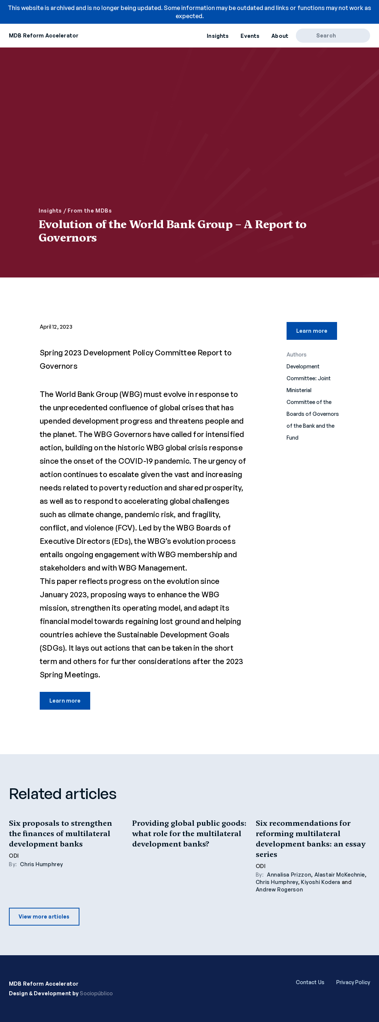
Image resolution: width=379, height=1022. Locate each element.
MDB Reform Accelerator (43, 35)
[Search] (309, 36)
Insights (218, 36)
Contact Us (310, 982)
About (279, 36)
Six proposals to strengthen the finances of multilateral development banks (60, 833)
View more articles (44, 916)
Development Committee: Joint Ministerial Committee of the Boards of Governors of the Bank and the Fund (313, 402)
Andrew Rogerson (279, 889)
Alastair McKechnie (339, 874)
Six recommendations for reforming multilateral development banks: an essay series (310, 839)
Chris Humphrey (41, 864)
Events (250, 36)
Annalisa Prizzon (289, 874)
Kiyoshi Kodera (320, 882)
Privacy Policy (353, 982)
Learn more (65, 700)
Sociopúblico (96, 993)
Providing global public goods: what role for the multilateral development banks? (189, 833)
